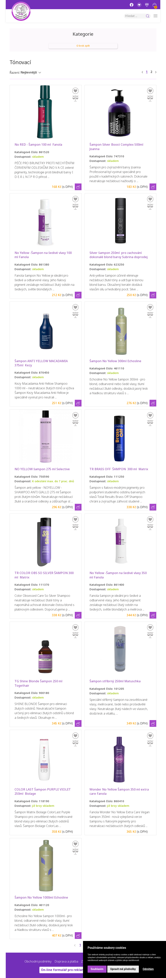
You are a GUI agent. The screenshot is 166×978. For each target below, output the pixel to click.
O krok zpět (83, 46)
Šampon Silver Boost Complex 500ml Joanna (117, 146)
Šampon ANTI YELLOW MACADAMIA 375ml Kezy (41, 363)
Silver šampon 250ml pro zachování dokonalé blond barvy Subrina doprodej (119, 255)
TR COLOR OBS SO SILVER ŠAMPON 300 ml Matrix (44, 575)
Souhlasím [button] (97, 969)
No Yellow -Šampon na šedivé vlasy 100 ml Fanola (43, 255)
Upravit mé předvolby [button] (123, 969)
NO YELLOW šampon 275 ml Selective (42, 469)
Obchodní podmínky (38, 961)
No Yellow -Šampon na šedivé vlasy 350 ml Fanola (118, 575)
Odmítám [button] (148, 969)
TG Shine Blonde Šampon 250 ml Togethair (39, 683)
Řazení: (15, 72)
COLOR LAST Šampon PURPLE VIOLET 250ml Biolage (43, 791)
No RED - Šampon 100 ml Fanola (38, 144)
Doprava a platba (66, 961)
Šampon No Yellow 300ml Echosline (115, 361)
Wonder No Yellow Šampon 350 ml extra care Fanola (120, 791)
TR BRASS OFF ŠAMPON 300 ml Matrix (119, 469)
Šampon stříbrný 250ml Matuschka (115, 681)
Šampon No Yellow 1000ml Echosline (41, 897)
